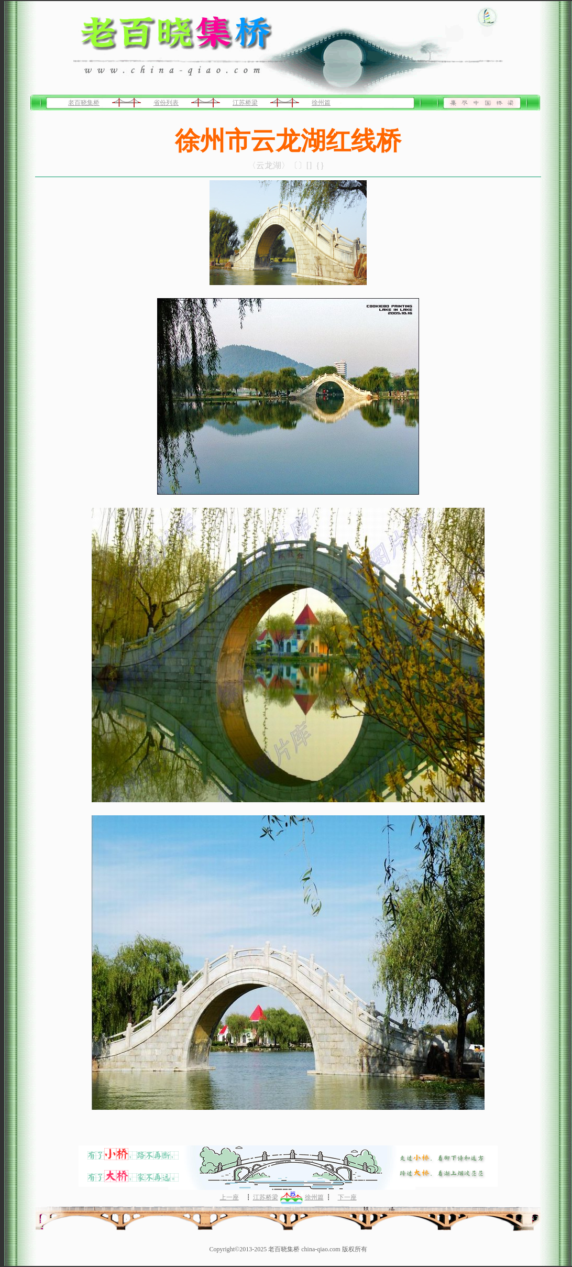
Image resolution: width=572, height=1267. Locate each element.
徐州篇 (321, 102)
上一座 (229, 1197)
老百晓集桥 (84, 102)
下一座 (347, 1197)
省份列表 (166, 102)
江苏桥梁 (245, 102)
